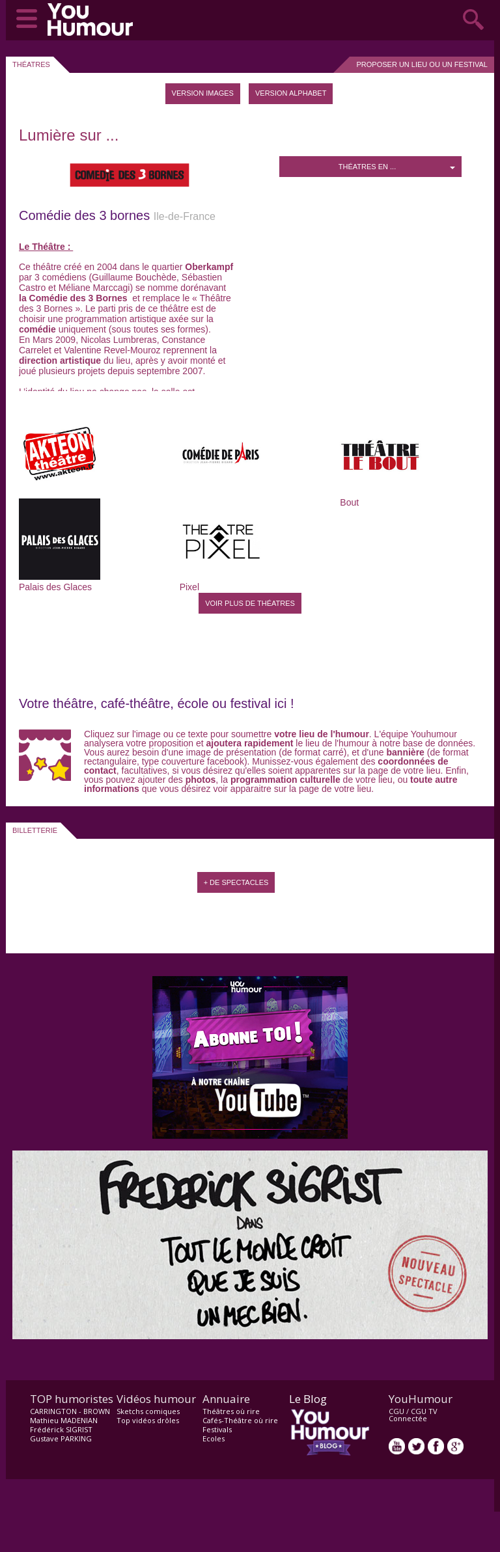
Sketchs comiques (148, 1411)
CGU (396, 1411)
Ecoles (213, 1438)
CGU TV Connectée (413, 1414)
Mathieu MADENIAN (64, 1420)
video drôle (93, 19)
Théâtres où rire (231, 1411)
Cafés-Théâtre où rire (240, 1420)
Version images (203, 93)
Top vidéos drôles (148, 1420)
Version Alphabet (290, 93)
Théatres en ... (397, 166)
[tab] (202, 94)
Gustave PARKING (61, 1438)
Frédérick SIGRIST (61, 1429)
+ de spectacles (236, 882)
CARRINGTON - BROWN (70, 1411)
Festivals (217, 1429)
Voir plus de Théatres (250, 603)
